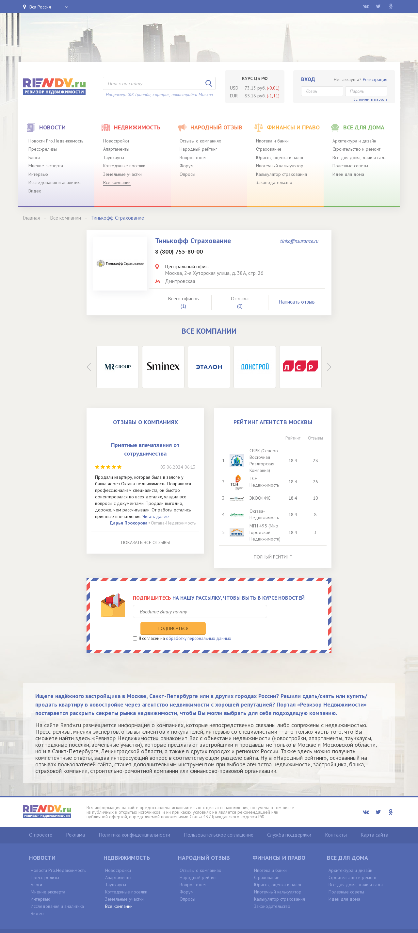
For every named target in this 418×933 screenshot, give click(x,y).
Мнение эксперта (45, 166)
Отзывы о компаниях (200, 141)
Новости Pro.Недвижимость (55, 141)
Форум (187, 166)
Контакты (336, 821)
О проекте (40, 821)
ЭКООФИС (260, 498)
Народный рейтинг (198, 149)
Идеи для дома (348, 174)
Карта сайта (374, 821)
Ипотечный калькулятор (279, 166)
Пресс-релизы (42, 149)
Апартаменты (116, 149)
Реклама (75, 821)
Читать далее (155, 516)
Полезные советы (350, 166)
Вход (308, 79)
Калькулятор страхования (281, 174)
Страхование (268, 149)
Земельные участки (122, 174)
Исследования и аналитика (55, 182)
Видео (34, 191)
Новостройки (116, 141)
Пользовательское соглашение (218, 821)
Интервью (38, 174)
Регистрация (375, 79)
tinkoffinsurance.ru (299, 241)
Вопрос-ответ (193, 157)
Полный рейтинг (273, 557)
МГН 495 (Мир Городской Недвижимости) (265, 532)
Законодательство (274, 182)
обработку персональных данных (198, 624)
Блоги (34, 157)
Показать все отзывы (145, 542)
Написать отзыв (297, 301)
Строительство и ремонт (356, 149)
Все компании (117, 182)
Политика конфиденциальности (134, 821)
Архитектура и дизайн (354, 141)
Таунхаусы (113, 157)
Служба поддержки (289, 821)
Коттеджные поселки (124, 166)
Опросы (187, 174)
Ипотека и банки (272, 141)
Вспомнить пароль (370, 99)
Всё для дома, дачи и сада (359, 157)
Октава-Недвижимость (173, 523)
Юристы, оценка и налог (280, 157)
